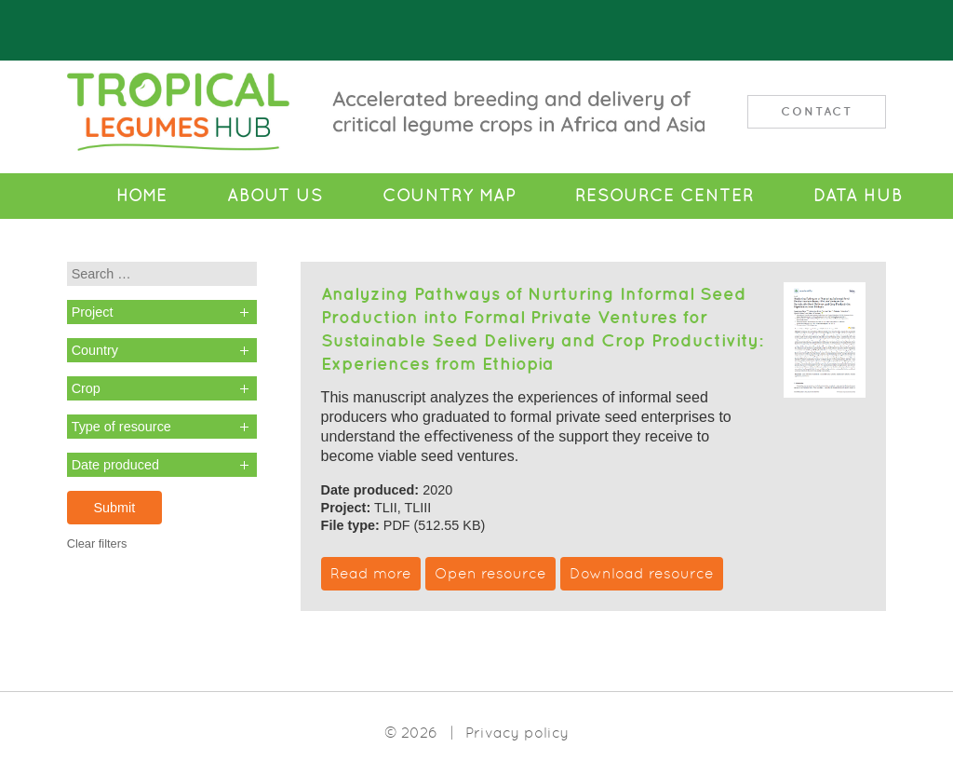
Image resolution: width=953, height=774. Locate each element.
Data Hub (858, 195)
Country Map (449, 195)
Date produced (115, 464)
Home (142, 195)
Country (95, 350)
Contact (816, 111)
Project (93, 312)
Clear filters (97, 543)
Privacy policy (517, 732)
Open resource (490, 573)
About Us (275, 195)
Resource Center (664, 195)
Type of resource (121, 426)
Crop (86, 388)
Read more (370, 573)
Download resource (642, 573)
